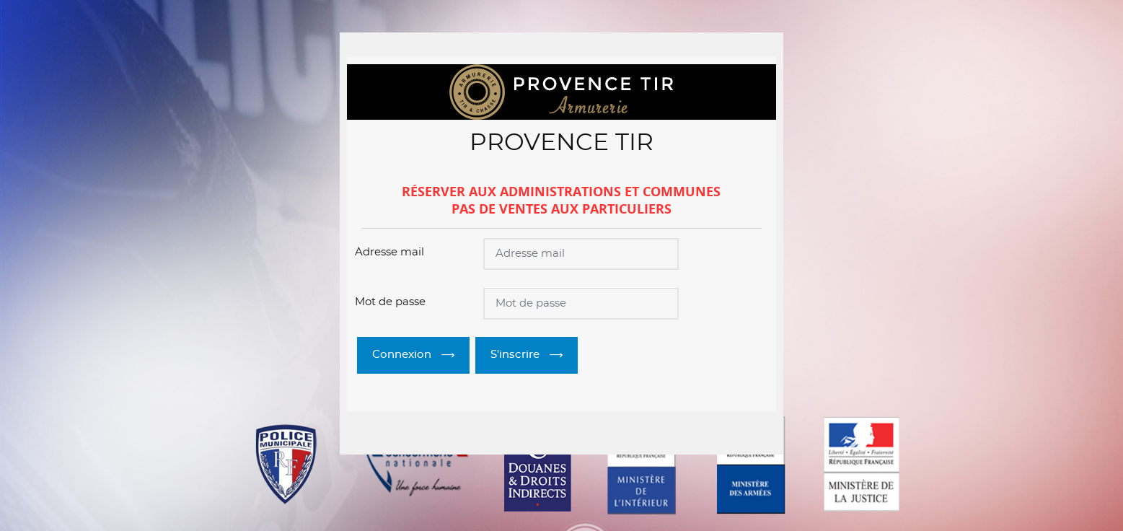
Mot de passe (390, 302)
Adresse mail (389, 252)
